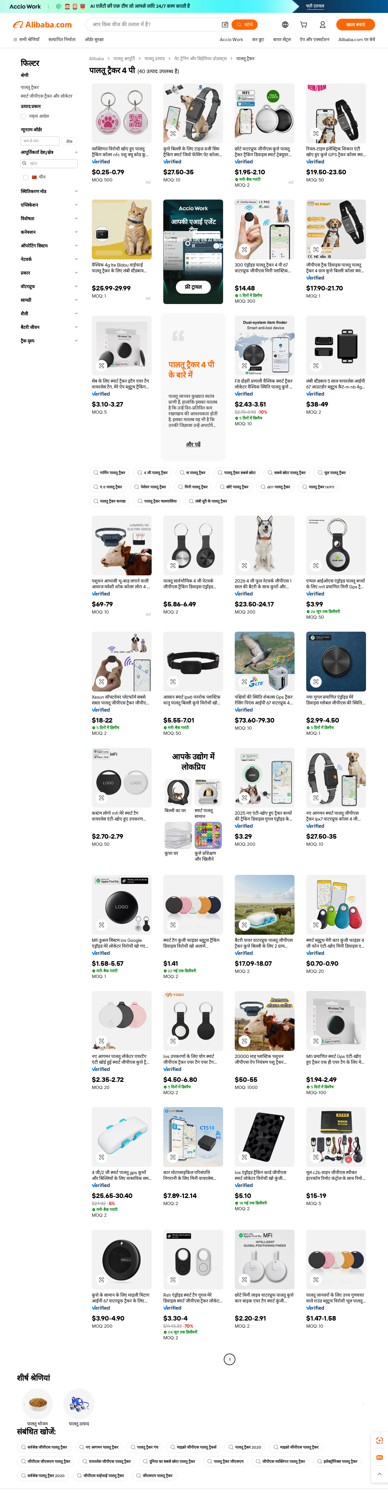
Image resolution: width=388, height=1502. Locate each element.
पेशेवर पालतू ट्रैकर (150, 487)
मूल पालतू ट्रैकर (332, 472)
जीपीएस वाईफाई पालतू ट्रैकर (100, 1475)
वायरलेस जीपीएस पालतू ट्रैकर (106, 1461)
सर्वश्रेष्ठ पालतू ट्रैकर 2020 (43, 1475)
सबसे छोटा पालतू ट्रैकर (287, 472)
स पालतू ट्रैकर (192, 472)
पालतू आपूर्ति (124, 58)
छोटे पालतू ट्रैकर (234, 487)
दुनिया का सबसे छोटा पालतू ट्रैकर (169, 1461)
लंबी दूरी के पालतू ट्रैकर (208, 501)
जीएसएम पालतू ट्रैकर (154, 1475)
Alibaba (96, 58)
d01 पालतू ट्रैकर (275, 487)
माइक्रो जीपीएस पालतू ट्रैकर (296, 1447)
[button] (225, 24)
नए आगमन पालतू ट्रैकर (98, 1447)
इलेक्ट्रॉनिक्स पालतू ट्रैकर (337, 1461)
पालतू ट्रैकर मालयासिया (157, 501)
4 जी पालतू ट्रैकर (152, 472)
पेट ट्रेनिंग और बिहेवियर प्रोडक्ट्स (200, 58)
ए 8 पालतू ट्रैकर (107, 487)
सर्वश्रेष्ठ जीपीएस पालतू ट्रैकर (44, 1447)
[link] (379, 1440)
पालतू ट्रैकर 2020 (245, 1447)
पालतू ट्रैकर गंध (144, 1447)
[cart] (305, 25)
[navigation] (49, 710)
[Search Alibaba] (154, 24)
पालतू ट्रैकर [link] (245, 58)
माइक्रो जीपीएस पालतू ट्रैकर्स (193, 1447)
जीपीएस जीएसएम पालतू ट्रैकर (45, 1461)
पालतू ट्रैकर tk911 (318, 487)
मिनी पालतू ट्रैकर (193, 487)
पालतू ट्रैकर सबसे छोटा (236, 472)
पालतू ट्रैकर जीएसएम (225, 1461)
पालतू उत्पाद (155, 58)
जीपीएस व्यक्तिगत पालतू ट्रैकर (280, 1461)
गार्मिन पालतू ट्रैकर (109, 472)
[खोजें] (245, 24)
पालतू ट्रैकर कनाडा (109, 501)
